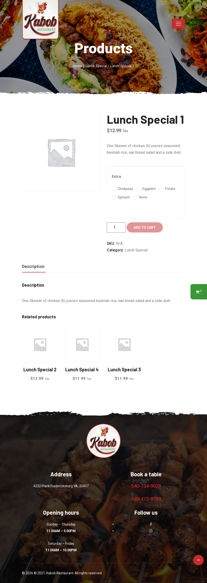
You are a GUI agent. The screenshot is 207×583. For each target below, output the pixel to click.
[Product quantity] (116, 227)
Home (77, 66)
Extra (116, 176)
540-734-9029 (146, 486)
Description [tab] (33, 266)
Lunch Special (96, 66)
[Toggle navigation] (178, 24)
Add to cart (145, 227)
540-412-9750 (146, 499)
